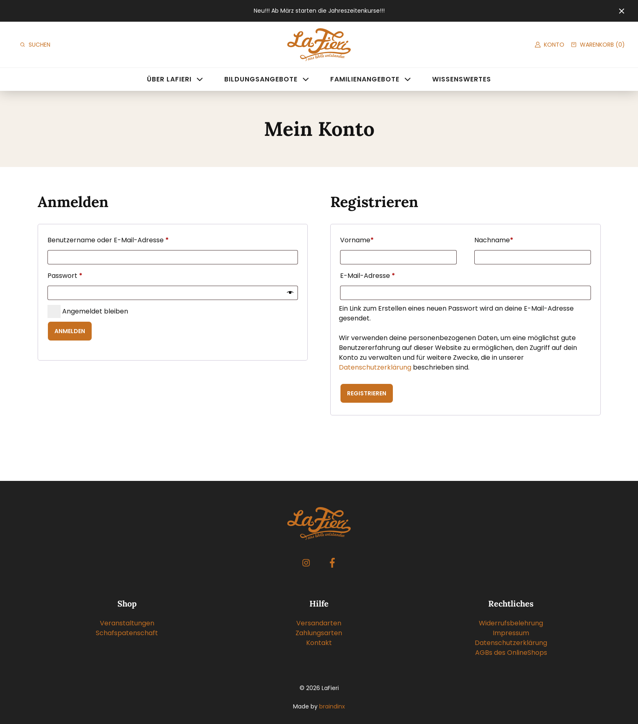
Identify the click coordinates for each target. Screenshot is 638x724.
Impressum (511, 633)
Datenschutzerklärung (375, 367)
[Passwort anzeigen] (290, 293)
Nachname (493, 240)
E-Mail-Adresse (369, 275)
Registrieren (366, 393)
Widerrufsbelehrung (511, 623)
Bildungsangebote (261, 79)
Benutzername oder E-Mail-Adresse (109, 240)
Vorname (357, 240)
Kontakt (319, 642)
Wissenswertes (461, 79)
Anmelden (69, 331)
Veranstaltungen (127, 623)
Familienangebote (364, 79)
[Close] (621, 11)
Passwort (66, 275)
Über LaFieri (169, 79)
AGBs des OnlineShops (511, 652)
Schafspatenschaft (127, 633)
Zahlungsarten (318, 633)
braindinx (332, 706)
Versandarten (318, 623)
